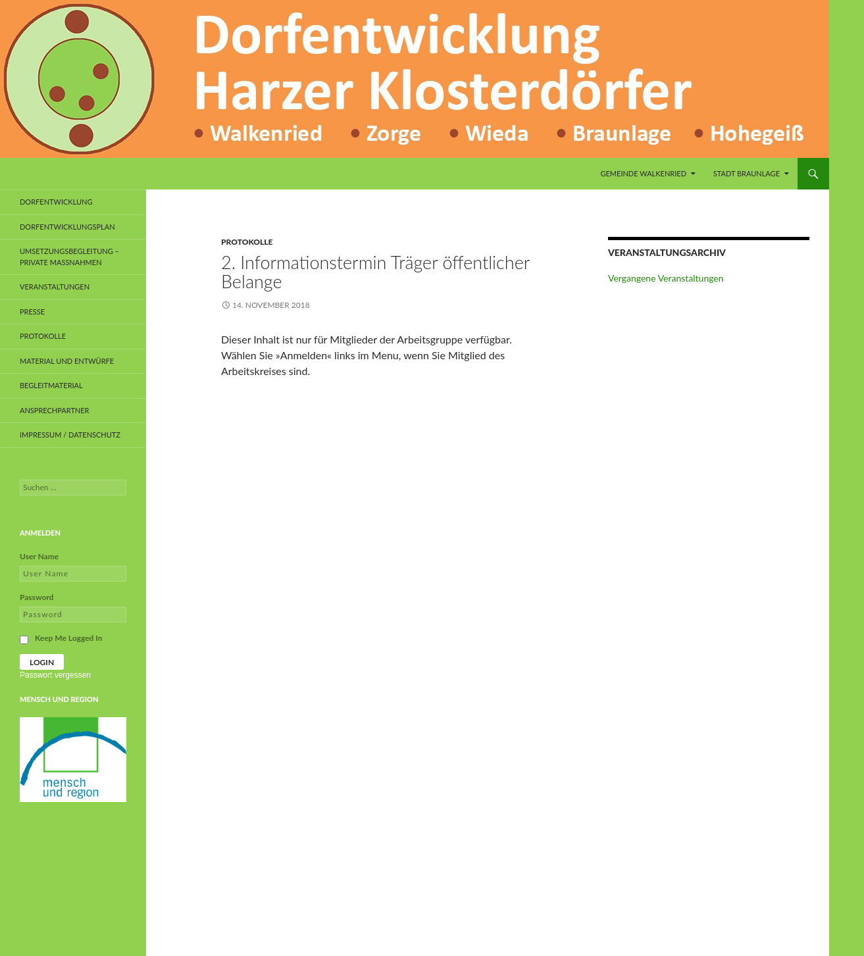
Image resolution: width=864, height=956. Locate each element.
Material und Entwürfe (67, 361)
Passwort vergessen (55, 675)
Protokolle (246, 242)
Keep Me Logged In (69, 638)
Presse (32, 311)
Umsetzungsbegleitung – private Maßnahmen (69, 256)
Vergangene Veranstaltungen (666, 278)
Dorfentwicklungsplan (67, 226)
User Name (39, 556)
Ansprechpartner (54, 410)
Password (36, 597)
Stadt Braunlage (746, 173)
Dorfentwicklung (56, 201)
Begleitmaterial (51, 385)
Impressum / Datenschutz (70, 434)
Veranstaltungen (54, 286)
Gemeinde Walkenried (643, 173)
